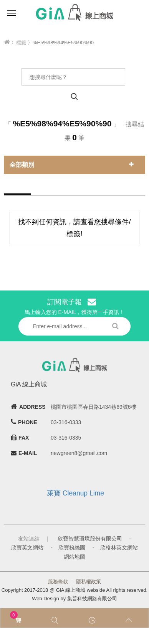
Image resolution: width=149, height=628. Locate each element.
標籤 (21, 42)
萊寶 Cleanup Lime (75, 493)
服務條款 (58, 581)
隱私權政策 (88, 581)
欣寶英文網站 (27, 547)
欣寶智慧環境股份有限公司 (90, 539)
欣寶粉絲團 (71, 547)
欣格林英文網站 (119, 547)
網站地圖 (74, 557)
